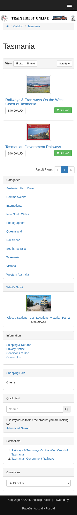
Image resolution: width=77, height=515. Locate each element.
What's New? (14, 287)
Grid (31, 63)
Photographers (15, 222)
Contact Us (13, 357)
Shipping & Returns (18, 345)
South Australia (16, 248)
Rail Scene (13, 240)
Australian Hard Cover (20, 188)
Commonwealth (16, 197)
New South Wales (17, 214)
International (14, 205)
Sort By (64, 63)
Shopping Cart (15, 373)
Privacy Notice (15, 349)
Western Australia (17, 274)
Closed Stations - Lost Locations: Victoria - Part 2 (38, 317)
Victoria (11, 266)
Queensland (14, 231)
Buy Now (63, 110)
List (19, 63)
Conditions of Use (17, 353)
